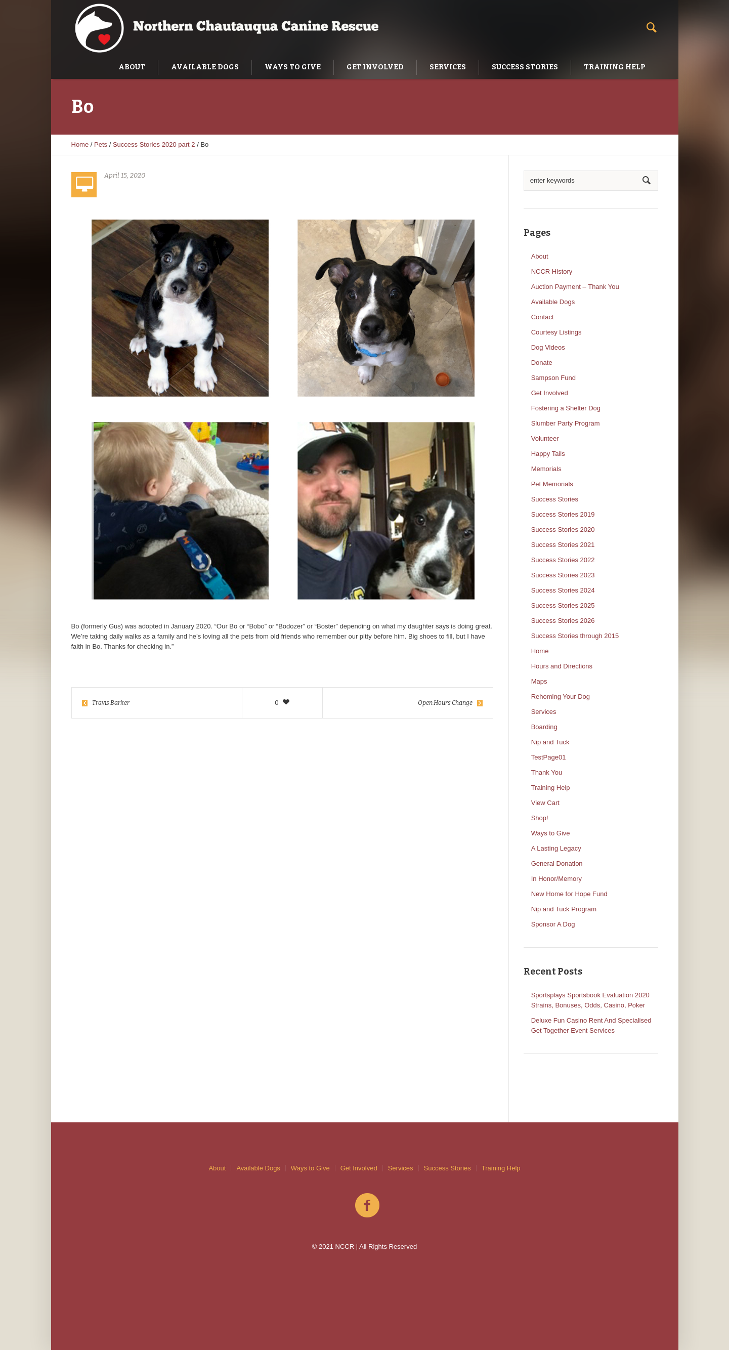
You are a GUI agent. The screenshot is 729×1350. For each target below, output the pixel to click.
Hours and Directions (561, 666)
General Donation (557, 863)
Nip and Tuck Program (563, 909)
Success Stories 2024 (563, 590)
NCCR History (552, 271)
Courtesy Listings (556, 332)
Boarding (544, 727)
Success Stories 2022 (563, 560)
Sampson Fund (553, 378)
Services (543, 711)
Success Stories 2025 (563, 605)
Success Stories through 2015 (575, 636)
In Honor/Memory (556, 878)
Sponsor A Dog (553, 924)
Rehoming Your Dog (560, 696)
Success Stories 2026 (563, 620)
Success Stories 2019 (563, 514)
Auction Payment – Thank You (575, 286)
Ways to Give (550, 833)
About (539, 256)
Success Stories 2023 (563, 575)
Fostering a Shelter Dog (566, 408)
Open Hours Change (445, 702)
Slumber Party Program (565, 423)
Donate (541, 362)
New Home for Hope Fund (569, 894)
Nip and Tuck (550, 742)
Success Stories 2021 (563, 545)
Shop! (539, 818)
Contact (542, 317)
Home (80, 144)
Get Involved (549, 393)
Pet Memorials (552, 484)
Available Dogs (553, 302)
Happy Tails (548, 453)
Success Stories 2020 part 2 (154, 144)
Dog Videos (548, 347)
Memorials (546, 469)
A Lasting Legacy (556, 848)
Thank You (546, 772)
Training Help (550, 787)
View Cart (545, 803)
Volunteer (545, 438)
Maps (539, 681)
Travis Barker (111, 702)
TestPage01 (548, 757)
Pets (100, 144)
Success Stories (554, 499)
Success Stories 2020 (563, 529)
